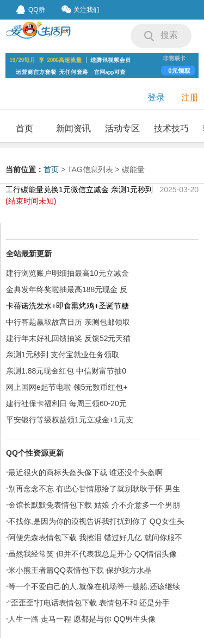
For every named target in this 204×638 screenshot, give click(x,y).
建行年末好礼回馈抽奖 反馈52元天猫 (68, 338)
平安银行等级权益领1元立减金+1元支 (69, 419)
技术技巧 (171, 128)
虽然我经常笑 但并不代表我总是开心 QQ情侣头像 (92, 553)
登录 (156, 97)
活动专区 (122, 128)
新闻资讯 (73, 128)
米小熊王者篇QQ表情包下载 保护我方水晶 (80, 570)
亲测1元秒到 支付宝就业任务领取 (62, 354)
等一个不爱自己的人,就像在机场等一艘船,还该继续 (94, 586)
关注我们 (80, 9)
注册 (190, 97)
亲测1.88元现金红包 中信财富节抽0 (66, 371)
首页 (24, 128)
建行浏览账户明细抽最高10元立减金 (67, 273)
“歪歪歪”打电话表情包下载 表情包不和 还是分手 (89, 602)
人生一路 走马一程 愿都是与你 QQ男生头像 (82, 619)
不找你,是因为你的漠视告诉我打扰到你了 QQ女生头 (96, 521)
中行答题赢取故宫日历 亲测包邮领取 (68, 322)
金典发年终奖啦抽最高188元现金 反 (66, 289)
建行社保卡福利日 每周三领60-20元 (66, 403)
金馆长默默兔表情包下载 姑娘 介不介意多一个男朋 (94, 505)
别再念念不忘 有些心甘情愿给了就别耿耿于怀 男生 (94, 488)
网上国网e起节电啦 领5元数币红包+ (67, 387)
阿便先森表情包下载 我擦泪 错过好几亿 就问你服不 (95, 537)
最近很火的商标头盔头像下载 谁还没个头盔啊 (85, 472)
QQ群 (30, 9)
